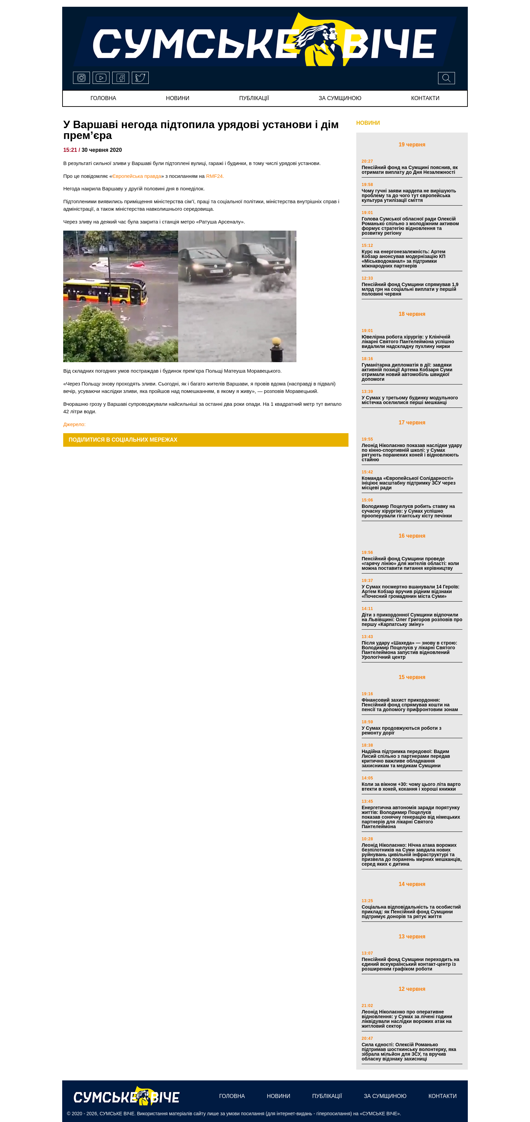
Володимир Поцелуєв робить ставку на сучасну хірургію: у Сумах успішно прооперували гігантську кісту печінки (408, 511)
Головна (103, 98)
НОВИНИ (368, 123)
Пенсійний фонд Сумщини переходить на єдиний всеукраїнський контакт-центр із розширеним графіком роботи (410, 964)
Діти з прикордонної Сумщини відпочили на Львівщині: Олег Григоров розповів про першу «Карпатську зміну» (412, 619)
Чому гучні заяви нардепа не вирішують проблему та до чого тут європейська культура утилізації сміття (409, 195)
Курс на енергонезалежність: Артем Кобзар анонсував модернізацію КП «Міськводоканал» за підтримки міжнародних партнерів (403, 258)
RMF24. (215, 176)
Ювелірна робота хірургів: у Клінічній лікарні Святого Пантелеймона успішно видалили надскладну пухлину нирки (408, 341)
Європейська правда (136, 176)
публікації (254, 98)
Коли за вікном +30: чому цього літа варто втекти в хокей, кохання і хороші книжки (411, 786)
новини (177, 98)
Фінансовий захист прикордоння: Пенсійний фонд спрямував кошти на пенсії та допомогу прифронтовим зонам (410, 704)
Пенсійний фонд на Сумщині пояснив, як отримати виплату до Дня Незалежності (410, 170)
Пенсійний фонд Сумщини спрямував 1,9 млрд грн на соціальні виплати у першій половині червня (410, 289)
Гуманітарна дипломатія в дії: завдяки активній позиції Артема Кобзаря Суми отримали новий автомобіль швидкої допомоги (407, 372)
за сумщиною (340, 98)
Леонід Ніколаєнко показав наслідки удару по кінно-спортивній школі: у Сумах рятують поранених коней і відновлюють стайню (412, 452)
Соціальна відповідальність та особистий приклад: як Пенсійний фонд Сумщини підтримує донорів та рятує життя (411, 911)
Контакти (425, 98)
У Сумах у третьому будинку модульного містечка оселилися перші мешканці (410, 400)
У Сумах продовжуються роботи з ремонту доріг (401, 730)
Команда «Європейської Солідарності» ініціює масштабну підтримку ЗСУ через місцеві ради (409, 482)
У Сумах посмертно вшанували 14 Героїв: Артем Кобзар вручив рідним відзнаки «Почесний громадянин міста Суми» (411, 591)
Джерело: (74, 424)
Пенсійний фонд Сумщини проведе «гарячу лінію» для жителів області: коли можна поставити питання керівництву (410, 563)
